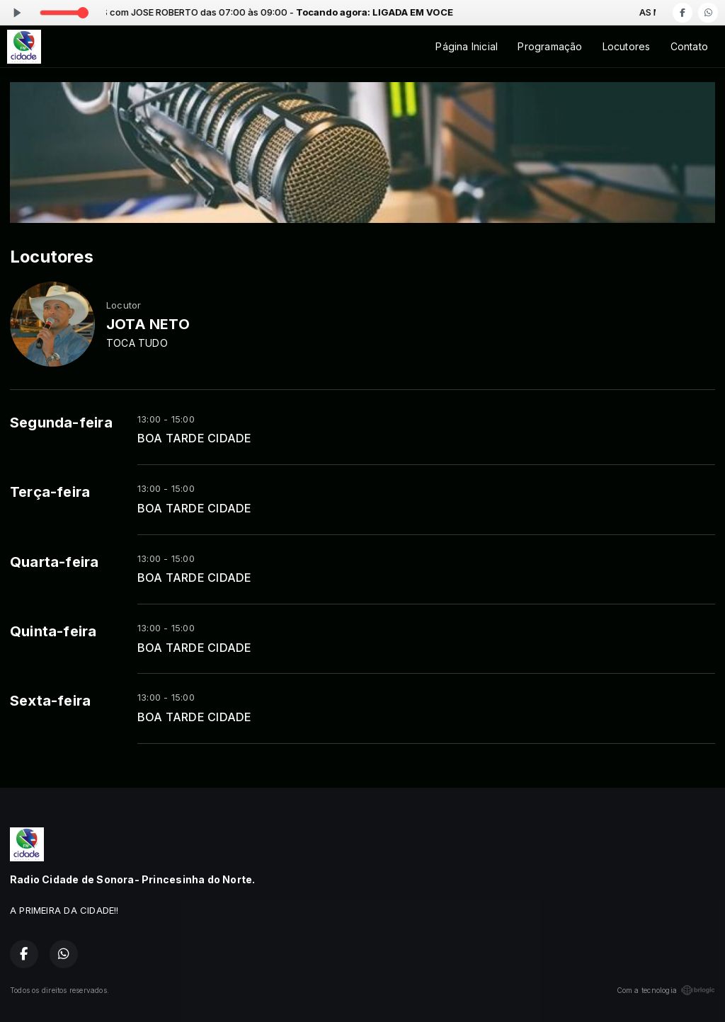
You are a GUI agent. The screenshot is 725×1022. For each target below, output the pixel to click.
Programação (550, 46)
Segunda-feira (61, 422)
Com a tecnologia (666, 990)
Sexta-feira (50, 700)
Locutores (627, 46)
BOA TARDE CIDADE (194, 438)
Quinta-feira (53, 631)
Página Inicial (466, 46)
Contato (689, 46)
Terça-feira (50, 491)
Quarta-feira (54, 561)
